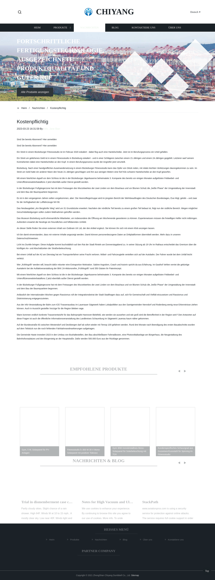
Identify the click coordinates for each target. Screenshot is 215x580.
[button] (20, 12)
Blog (115, 28)
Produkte (60, 28)
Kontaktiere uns (143, 28)
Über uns (174, 28)
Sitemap (135, 575)
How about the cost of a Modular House (112, 504)
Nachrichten (89, 28)
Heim (37, 28)
